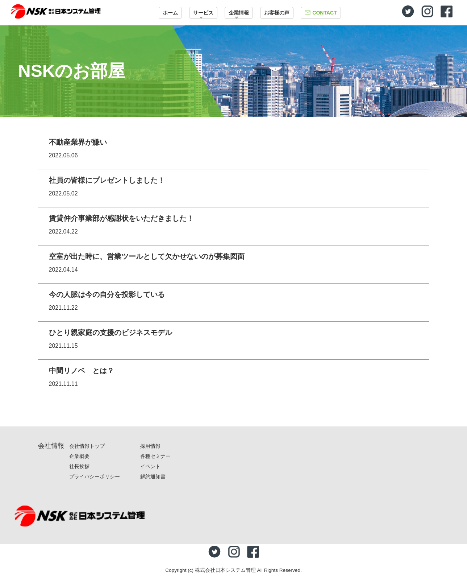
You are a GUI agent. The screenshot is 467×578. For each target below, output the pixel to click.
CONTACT (324, 13)
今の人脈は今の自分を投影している (107, 294)
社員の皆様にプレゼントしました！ (107, 180)
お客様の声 (276, 13)
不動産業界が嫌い (78, 142)
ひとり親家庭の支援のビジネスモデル (110, 333)
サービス (203, 13)
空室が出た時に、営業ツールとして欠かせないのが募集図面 (147, 256)
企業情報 (239, 13)
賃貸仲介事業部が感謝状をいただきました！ (121, 218)
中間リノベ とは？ (81, 371)
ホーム (170, 13)
